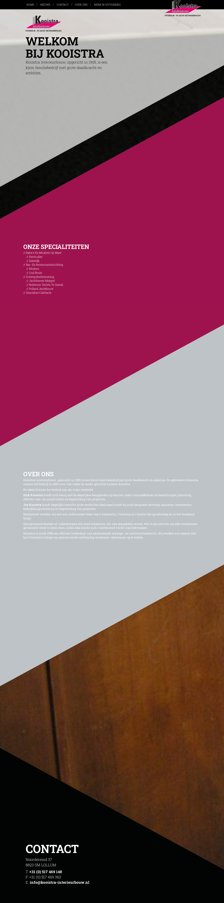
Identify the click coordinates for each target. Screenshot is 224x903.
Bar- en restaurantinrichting (44, 265)
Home (30, 4)
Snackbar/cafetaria (38, 292)
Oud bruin (35, 273)
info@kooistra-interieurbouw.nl (59, 882)
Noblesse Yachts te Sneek (46, 285)
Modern (34, 269)
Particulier (36, 257)
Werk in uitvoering (107, 4)
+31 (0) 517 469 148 (45, 871)
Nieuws (45, 4)
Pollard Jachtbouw (41, 289)
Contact (63, 4)
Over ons (81, 4)
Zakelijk (34, 261)
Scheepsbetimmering (40, 277)
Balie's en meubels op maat (43, 253)
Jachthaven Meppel (42, 281)
